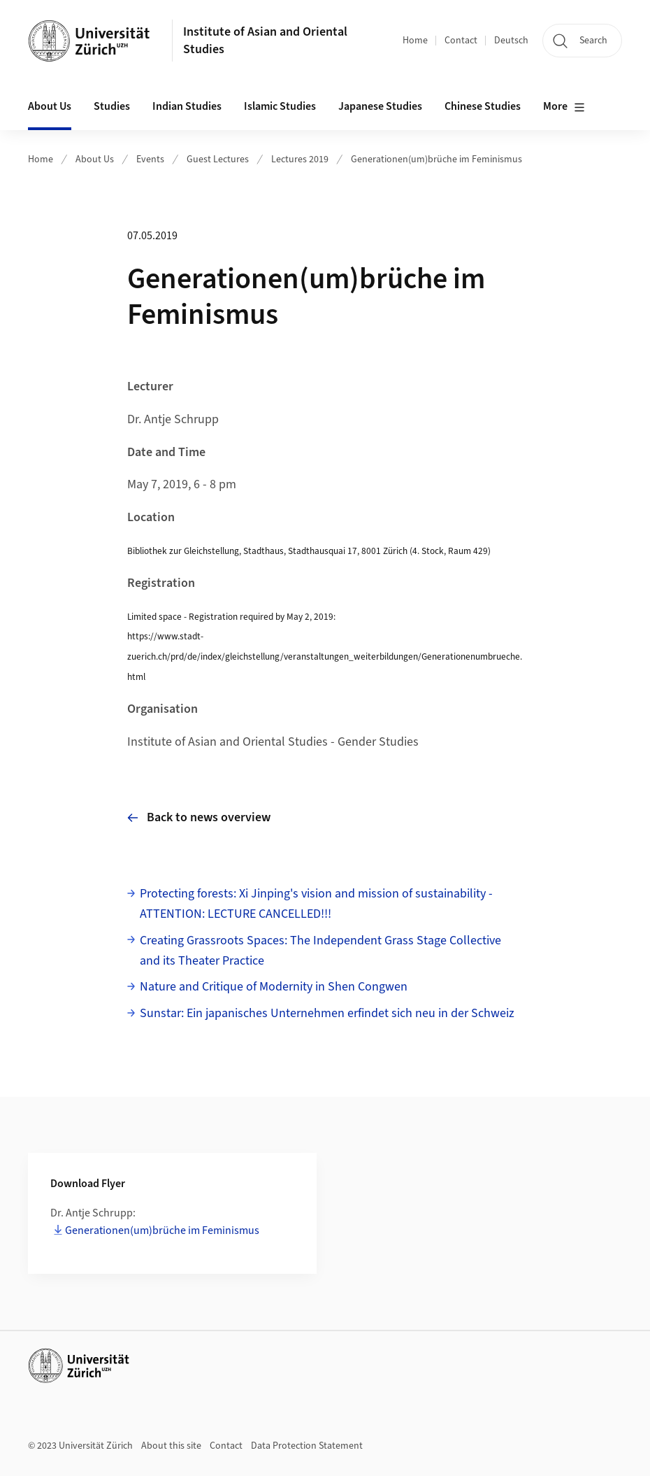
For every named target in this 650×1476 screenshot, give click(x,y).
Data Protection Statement (307, 1446)
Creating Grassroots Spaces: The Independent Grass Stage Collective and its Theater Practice (320, 951)
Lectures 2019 (299, 159)
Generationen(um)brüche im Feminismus (436, 159)
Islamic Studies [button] (280, 106)
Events (150, 159)
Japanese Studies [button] (380, 106)
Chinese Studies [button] (483, 106)
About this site (171, 1446)
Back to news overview (198, 817)
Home (415, 41)
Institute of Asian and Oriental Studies (265, 40)
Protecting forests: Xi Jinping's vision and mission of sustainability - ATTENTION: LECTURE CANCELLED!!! (316, 904)
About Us (94, 159)
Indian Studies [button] (187, 106)
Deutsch (511, 41)
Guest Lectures (218, 159)
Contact (461, 41)
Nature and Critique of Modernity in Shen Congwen (273, 986)
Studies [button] (112, 106)
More (564, 107)
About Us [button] (49, 106)
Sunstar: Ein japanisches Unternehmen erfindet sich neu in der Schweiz (327, 1013)
